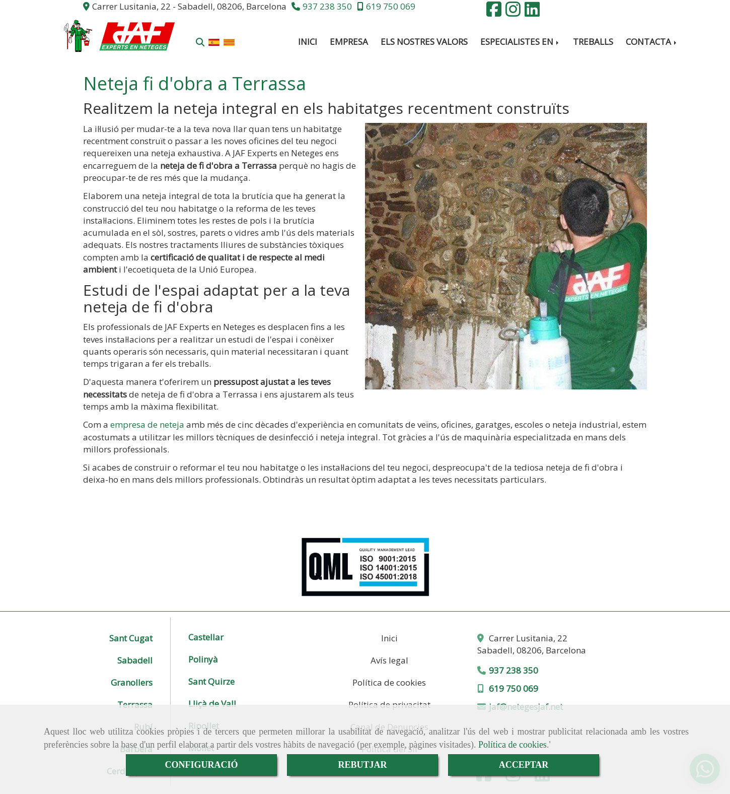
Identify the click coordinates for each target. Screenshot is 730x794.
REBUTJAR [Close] (362, 765)
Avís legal (389, 660)
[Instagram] (513, 12)
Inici (389, 638)
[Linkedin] (532, 12)
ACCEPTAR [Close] (524, 765)
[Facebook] (493, 12)
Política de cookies (512, 745)
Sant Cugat (131, 638)
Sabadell (135, 660)
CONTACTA (652, 41)
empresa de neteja (147, 424)
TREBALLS (593, 41)
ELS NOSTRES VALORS (424, 41)
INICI (307, 41)
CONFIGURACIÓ (201, 765)
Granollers (132, 682)
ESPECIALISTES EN (520, 41)
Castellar (206, 638)
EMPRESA (349, 41)
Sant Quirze (211, 682)
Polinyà (203, 660)
